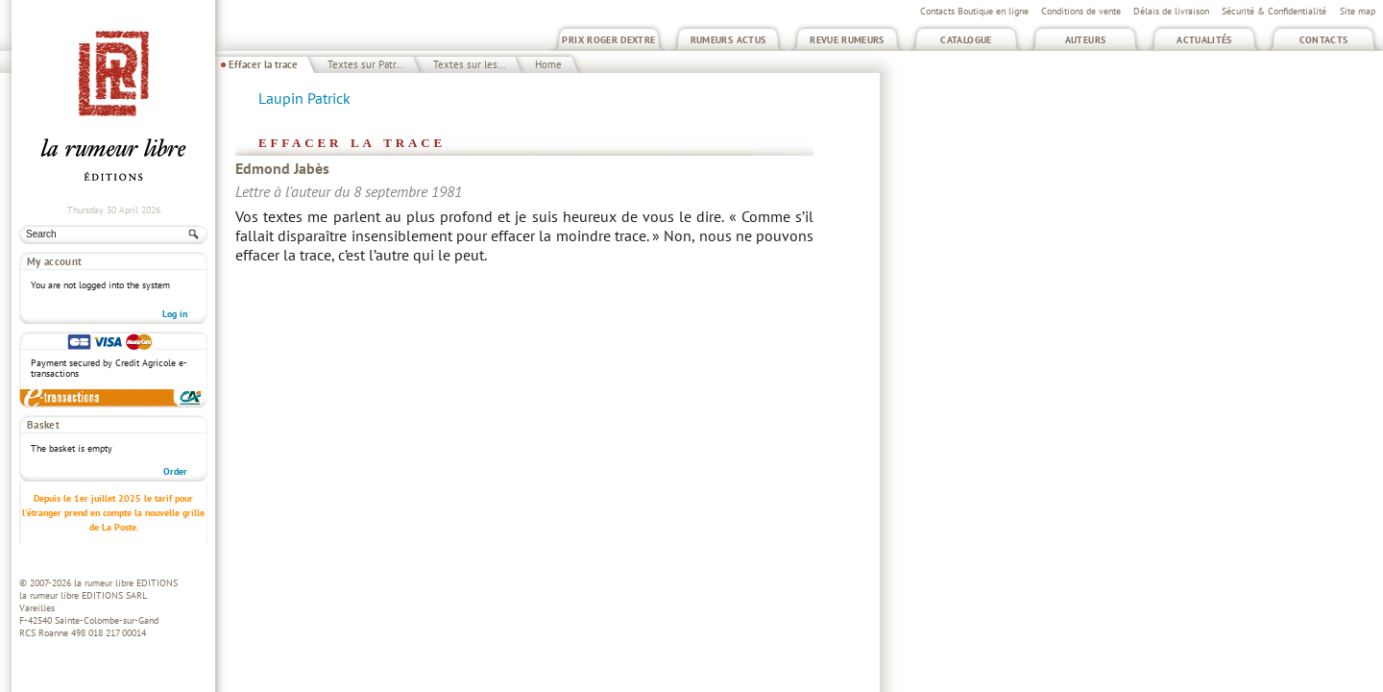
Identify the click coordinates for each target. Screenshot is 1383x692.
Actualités (1204, 40)
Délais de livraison (1171, 11)
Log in (174, 314)
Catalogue (965, 40)
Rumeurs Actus (728, 40)
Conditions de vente (1081, 11)
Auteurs (1085, 40)
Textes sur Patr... (365, 64)
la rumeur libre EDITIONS (126, 583)
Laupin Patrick (304, 98)
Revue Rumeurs (847, 40)
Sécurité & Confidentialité (1274, 11)
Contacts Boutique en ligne (974, 11)
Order (175, 471)
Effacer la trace (263, 64)
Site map (1357, 11)
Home (548, 64)
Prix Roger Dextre (608, 40)
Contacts (1323, 40)
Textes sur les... (469, 64)
